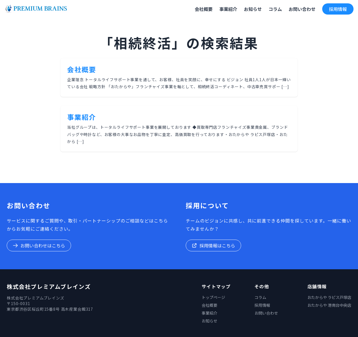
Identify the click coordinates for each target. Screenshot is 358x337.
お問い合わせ (266, 313)
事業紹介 (81, 117)
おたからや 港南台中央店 (329, 305)
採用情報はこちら (213, 245)
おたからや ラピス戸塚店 (329, 297)
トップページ (213, 297)
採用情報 (338, 9)
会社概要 (81, 69)
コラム (260, 297)
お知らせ (209, 321)
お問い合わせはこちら (39, 245)
